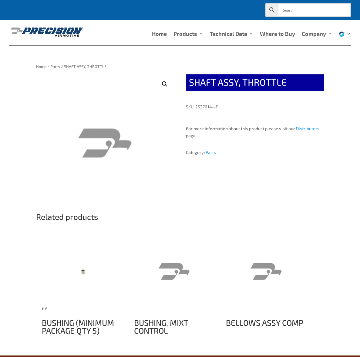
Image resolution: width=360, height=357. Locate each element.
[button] (164, 84)
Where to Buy (277, 34)
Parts (55, 66)
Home (159, 34)
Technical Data (228, 34)
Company (314, 34)
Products (185, 34)
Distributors (307, 128)
